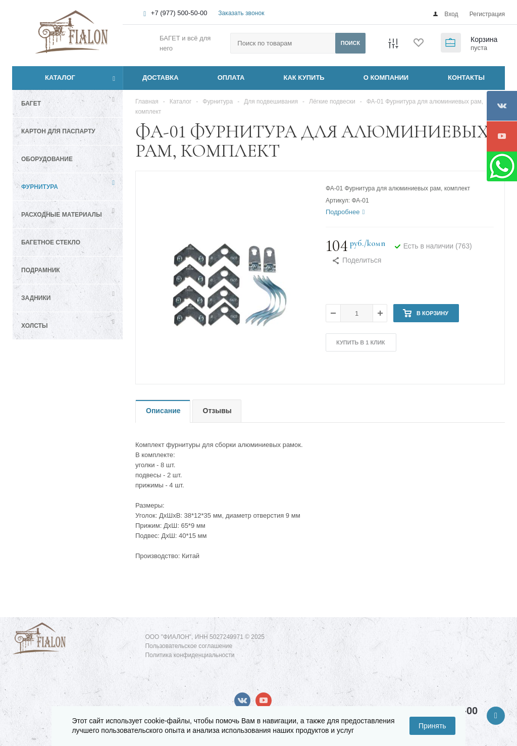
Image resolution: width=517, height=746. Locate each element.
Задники (35, 298)
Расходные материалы (61, 214)
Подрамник (40, 270)
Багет (31, 103)
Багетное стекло (50, 242)
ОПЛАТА (231, 77)
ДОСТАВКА (160, 77)
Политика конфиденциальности (189, 655)
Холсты (34, 325)
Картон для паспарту (58, 131)
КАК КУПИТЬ (304, 77)
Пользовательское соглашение (188, 646)
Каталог (48, 77)
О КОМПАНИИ (386, 77)
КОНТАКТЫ (466, 77)
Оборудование (47, 159)
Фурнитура (39, 186)
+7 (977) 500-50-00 (179, 13)
